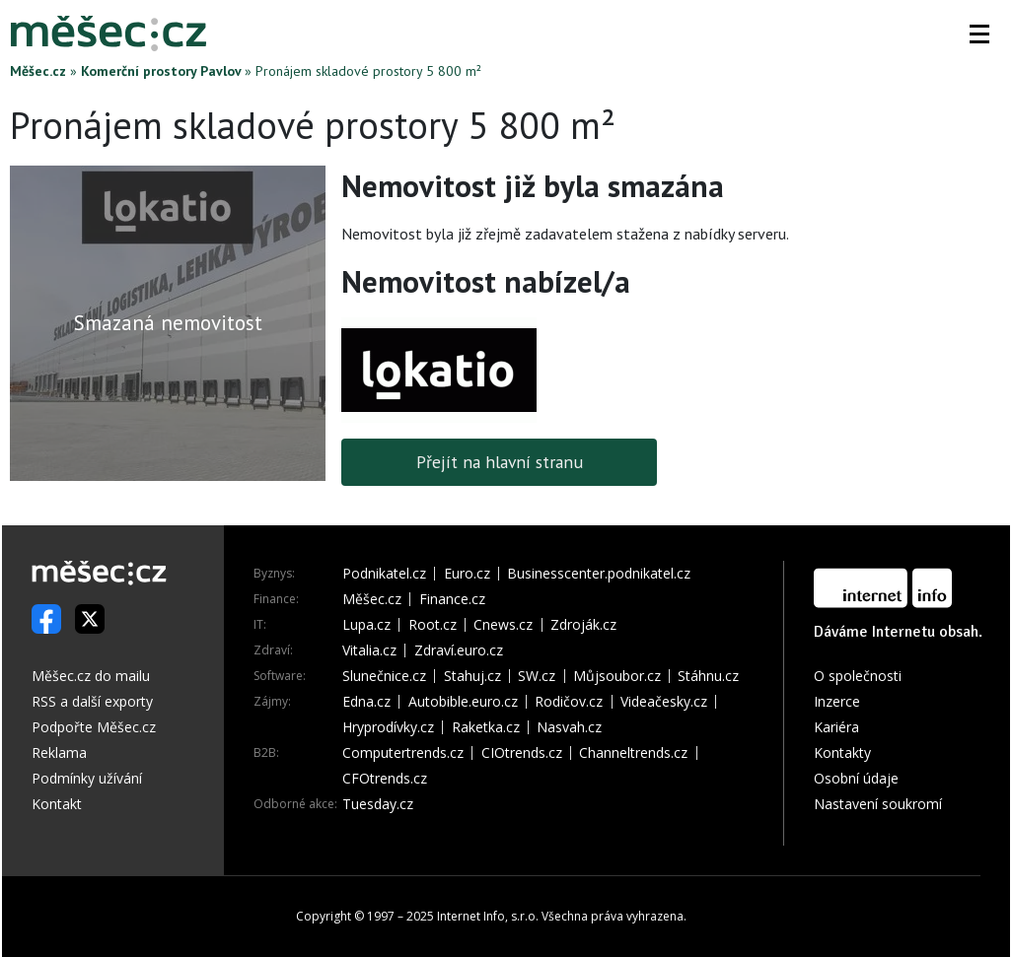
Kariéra (836, 727)
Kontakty (842, 752)
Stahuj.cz (472, 676)
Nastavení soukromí (878, 803)
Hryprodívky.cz (388, 727)
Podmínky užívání (87, 778)
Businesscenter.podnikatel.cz (598, 574)
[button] (979, 33)
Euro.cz (467, 574)
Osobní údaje (856, 778)
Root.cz (432, 625)
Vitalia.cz (369, 650)
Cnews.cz (503, 625)
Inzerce (837, 701)
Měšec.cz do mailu (91, 675)
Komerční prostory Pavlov (161, 71)
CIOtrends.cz (521, 753)
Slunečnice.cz (384, 676)
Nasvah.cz (569, 727)
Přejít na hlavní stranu (499, 461)
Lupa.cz (366, 625)
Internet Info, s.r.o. (488, 916)
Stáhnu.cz (708, 676)
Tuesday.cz (377, 804)
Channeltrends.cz (633, 753)
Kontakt (57, 803)
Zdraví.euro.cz (458, 650)
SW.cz (536, 676)
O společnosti (858, 675)
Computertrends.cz (403, 753)
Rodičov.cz (569, 702)
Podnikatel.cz (384, 574)
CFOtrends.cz (384, 779)
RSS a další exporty (92, 701)
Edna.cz (366, 702)
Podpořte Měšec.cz (94, 727)
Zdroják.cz (583, 625)
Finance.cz (452, 599)
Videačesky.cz (663, 702)
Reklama (59, 752)
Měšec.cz (38, 71)
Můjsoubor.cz (617, 676)
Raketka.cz (486, 727)
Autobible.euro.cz (463, 702)
